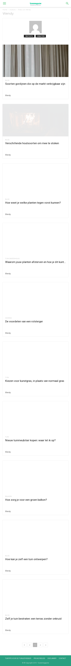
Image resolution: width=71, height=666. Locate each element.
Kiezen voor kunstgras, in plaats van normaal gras (34, 380)
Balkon (8, 496)
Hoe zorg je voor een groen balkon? (26, 499)
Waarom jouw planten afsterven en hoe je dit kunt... (35, 262)
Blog (7, 80)
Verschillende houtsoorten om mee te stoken (32, 143)
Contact (62, 658)
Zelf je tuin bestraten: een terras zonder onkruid (33, 618)
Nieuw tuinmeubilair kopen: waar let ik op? (30, 440)
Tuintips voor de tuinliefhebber (18, 658)
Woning (8, 318)
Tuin (7, 377)
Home (5, 10)
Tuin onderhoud (12, 258)
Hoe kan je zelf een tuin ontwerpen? (26, 559)
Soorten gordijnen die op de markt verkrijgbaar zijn (35, 83)
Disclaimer (52, 658)
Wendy (8, 95)
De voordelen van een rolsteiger (24, 321)
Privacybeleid (39, 658)
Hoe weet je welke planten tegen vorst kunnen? (33, 202)
